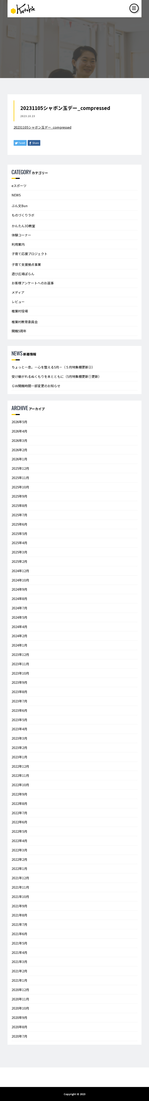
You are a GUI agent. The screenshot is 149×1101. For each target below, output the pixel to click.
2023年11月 (20, 663)
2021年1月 (19, 980)
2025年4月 (19, 542)
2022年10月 (20, 784)
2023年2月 (19, 747)
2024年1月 (19, 645)
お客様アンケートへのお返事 (33, 282)
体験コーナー (21, 235)
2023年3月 (19, 738)
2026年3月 (19, 440)
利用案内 (18, 244)
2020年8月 (19, 1026)
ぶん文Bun (19, 205)
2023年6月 (19, 710)
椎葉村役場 (20, 311)
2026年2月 (19, 449)
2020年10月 (20, 1008)
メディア (18, 292)
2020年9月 (19, 1017)
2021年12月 (20, 877)
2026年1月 (19, 458)
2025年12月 (20, 468)
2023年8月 (19, 691)
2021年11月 (20, 887)
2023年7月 (19, 701)
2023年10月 (20, 673)
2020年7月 (19, 1036)
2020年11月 (20, 999)
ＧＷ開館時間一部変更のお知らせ (36, 385)
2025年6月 (19, 524)
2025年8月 (19, 505)
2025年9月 (19, 496)
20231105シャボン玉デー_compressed (42, 127)
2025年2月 (19, 561)
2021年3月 (19, 961)
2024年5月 (19, 617)
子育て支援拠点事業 (26, 264)
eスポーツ (19, 185)
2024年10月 (20, 580)
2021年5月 (19, 943)
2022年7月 (19, 812)
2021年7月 (19, 924)
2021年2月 (19, 970)
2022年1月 (19, 868)
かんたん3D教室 (23, 225)
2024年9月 (19, 589)
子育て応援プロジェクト (29, 253)
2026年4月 (19, 431)
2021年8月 (19, 915)
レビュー (18, 301)
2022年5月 (19, 831)
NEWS (16, 194)
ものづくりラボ (23, 215)
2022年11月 (20, 775)
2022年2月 (19, 859)
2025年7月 (19, 514)
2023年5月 (19, 719)
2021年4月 (19, 952)
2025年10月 (20, 487)
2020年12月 (20, 989)
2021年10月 (20, 896)
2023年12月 (20, 654)
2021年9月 (19, 905)
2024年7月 (19, 607)
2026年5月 (19, 421)
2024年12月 (20, 570)
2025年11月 (20, 477)
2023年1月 (19, 756)
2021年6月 (19, 933)
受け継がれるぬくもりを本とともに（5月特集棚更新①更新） (56, 376)
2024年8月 (19, 598)
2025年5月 (19, 533)
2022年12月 (20, 766)
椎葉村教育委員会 (25, 321)
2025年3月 (19, 552)
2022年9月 (19, 794)
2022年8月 (19, 803)
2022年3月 (19, 850)
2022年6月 (19, 822)
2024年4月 (19, 626)
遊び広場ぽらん (23, 273)
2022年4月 (19, 840)
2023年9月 (19, 682)
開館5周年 (19, 330)
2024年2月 (19, 635)
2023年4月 (19, 728)
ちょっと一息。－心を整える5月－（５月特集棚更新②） (53, 367)
